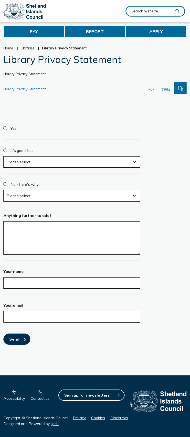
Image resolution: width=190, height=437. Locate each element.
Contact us (40, 398)
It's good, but (22, 150)
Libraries (27, 48)
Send (14, 339)
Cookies (98, 417)
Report (95, 31)
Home (8, 48)
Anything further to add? (27, 215)
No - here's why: (25, 184)
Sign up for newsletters (87, 395)
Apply (156, 31)
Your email (13, 305)
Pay (34, 31)
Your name (13, 271)
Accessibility (14, 398)
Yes (14, 128)
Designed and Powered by (31, 423)
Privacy (79, 417)
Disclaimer (119, 417)
